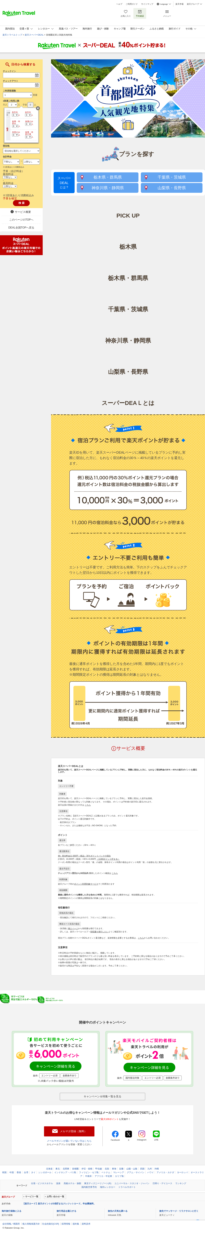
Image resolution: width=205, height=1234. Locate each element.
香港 (19, 1172)
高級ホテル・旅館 (72, 1183)
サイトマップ (147, 4)
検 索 (21, 203)
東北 (57, 1168)
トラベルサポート (127, 1187)
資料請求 (86, 1223)
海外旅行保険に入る (11, 1211)
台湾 (26, 1172)
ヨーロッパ (182, 1172)
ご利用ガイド (132, 4)
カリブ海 (119, 1176)
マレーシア (118, 1172)
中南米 (88, 1176)
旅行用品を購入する (66, 1211)
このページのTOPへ (21, 219)
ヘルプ (119, 4)
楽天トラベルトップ (12, 35)
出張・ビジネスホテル (42, 1183)
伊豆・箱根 (86, 1168)
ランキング (180, 1183)
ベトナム (105, 1172)
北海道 (49, 1168)
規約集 (76, 1223)
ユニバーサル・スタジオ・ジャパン (131, 1183)
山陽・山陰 (131, 1168)
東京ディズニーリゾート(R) (97, 1183)
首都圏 (75, 1168)
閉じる (38, 110)
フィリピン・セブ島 (89, 1172)
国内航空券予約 (89, 1187)
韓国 (4, 1172)
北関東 (66, 1168)
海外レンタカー (107, 1187)
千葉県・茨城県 (172, 177)
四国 (142, 1168)
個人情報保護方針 (31, 1223)
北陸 (107, 1168)
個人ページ (73, 928)
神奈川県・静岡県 (108, 188)
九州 (149, 1168)
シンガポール (44, 1172)
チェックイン (9, 71)
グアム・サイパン (135, 1172)
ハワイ (150, 1172)
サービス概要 (21, 211)
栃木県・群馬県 (108, 177)
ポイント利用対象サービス (86, 884)
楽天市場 (179, 4)
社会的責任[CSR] (50, 1223)
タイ (33, 1172)
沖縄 (156, 1168)
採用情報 (66, 1223)
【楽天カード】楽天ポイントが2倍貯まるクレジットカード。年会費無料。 (59, 1203)
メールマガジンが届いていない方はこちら (69, 1140)
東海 (114, 1168)
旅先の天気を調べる (118, 1211)
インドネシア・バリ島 (65, 1172)
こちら (88, 805)
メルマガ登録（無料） (73, 1131)
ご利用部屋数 (9, 90)
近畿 (121, 1168)
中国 (11, 1172)
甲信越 (98, 1168)
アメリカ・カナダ (165, 1172)
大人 (5, 104)
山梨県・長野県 (172, 188)
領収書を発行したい (99, 932)
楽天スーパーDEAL (34, 35)
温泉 (58, 1183)
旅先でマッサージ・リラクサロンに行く (179, 1211)
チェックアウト (10, 81)
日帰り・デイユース (162, 1183)
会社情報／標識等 (11, 1223)
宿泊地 (6, 146)
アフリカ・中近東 (103, 1176)
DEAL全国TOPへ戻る (21, 227)
